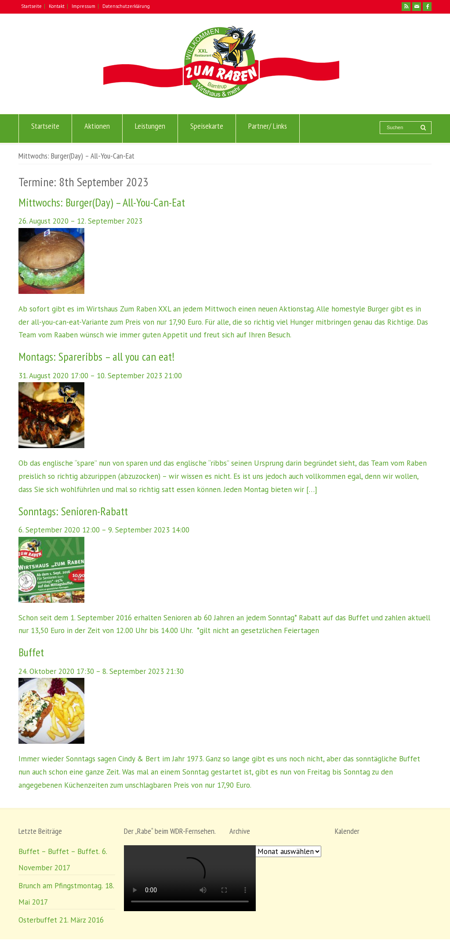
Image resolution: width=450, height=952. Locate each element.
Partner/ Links (267, 129)
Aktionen (97, 129)
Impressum (83, 6)
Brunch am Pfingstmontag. (60, 885)
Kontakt (57, 6)
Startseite (31, 6)
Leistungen (150, 129)
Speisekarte (206, 129)
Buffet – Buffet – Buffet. (59, 851)
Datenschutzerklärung (126, 6)
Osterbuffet (37, 920)
